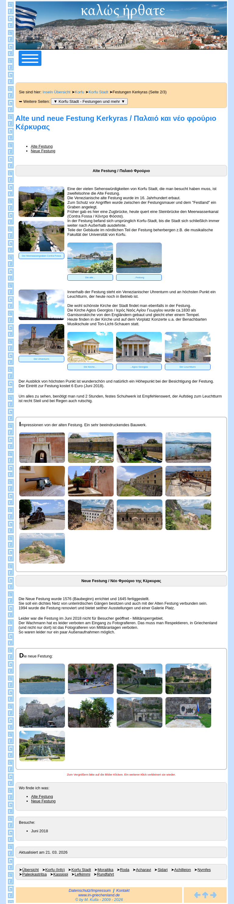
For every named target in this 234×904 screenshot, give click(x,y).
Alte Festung (42, 146)
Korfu (79, 92)
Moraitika (105, 869)
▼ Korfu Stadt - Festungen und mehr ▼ (89, 101)
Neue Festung (43, 151)
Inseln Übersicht (57, 92)
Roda (124, 869)
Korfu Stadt (98, 92)
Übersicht (30, 869)
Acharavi (143, 869)
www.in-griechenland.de (99, 895)
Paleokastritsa (34, 874)
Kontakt (122, 890)
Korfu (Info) (55, 869)
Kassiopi (60, 874)
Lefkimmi (82, 874)
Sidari (163, 869)
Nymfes (204, 869)
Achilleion (182, 869)
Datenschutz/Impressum (90, 890)
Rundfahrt (105, 874)
